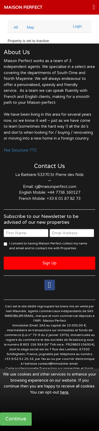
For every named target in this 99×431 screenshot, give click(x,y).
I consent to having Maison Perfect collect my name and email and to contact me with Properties (48, 246)
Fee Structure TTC (20, 150)
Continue (15, 419)
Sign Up (49, 263)
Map (30, 27)
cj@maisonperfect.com (55, 186)
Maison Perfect (23, 7)
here (64, 392)
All (16, 27)
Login (77, 26)
